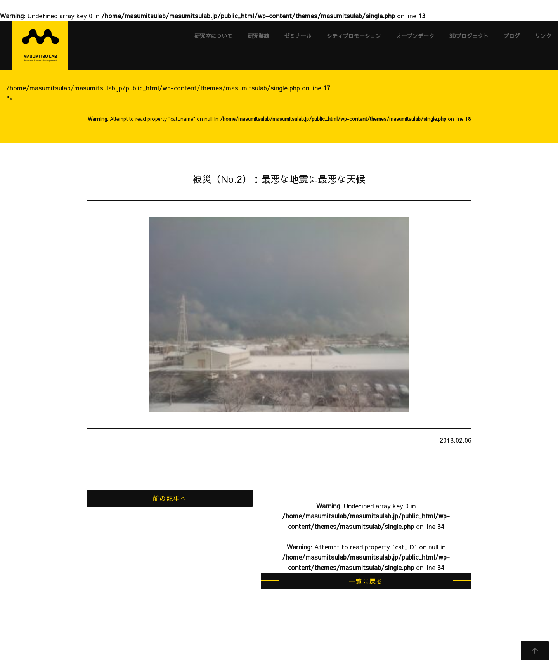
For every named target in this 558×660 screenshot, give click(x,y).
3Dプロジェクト (469, 36)
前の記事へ (169, 498)
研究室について (213, 36)
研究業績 (258, 36)
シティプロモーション (354, 36)
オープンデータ (415, 36)
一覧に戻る (366, 581)
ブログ (512, 36)
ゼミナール (298, 36)
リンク (543, 36)
